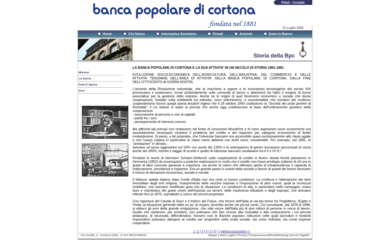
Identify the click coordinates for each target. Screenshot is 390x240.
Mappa (213, 235)
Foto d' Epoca (88, 84)
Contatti (298, 2)
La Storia (85, 78)
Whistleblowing (278, 235)
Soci (82, 90)
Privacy (243, 235)
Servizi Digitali (299, 235)
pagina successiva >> (235, 231)
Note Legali (227, 235)
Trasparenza (257, 235)
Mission (84, 72)
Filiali (285, 2)
